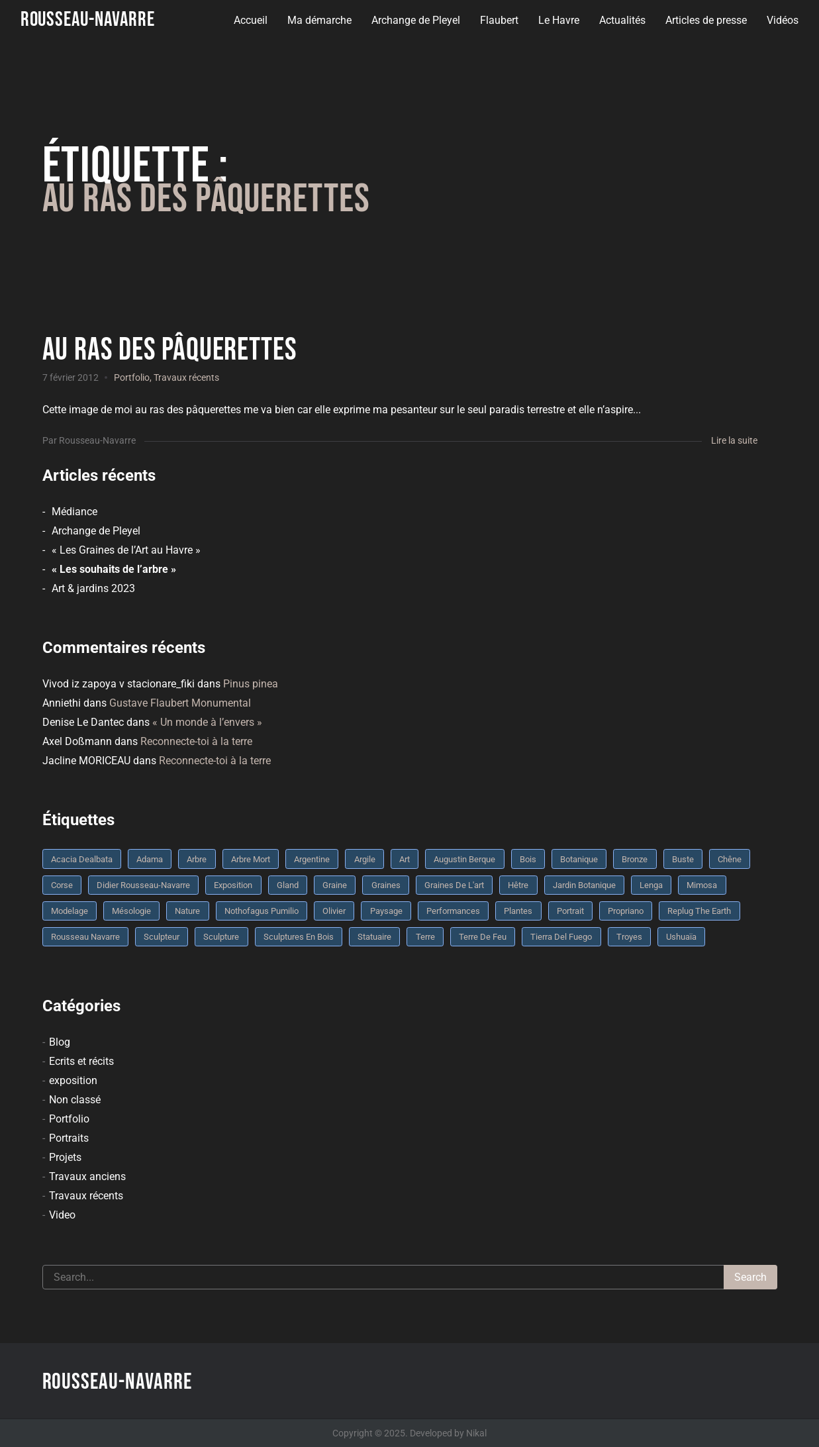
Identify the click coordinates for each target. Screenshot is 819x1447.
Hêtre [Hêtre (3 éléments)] (518, 885)
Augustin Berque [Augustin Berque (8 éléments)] (464, 859)
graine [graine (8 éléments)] (334, 885)
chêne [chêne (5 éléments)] (730, 859)
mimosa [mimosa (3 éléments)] (702, 885)
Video (62, 1215)
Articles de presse (706, 20)
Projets (65, 1157)
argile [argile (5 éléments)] (364, 859)
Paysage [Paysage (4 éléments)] (386, 911)
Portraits (69, 1138)
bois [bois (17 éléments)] (528, 859)
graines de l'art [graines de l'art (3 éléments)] (454, 885)
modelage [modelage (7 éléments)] (69, 911)
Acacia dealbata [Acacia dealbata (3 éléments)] (82, 859)
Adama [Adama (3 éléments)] (149, 859)
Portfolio (132, 377)
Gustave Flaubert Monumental (180, 703)
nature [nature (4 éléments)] (187, 911)
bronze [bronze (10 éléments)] (635, 859)
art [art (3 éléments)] (404, 859)
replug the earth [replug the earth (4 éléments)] (699, 911)
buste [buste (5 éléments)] (683, 859)
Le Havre (558, 20)
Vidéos (782, 20)
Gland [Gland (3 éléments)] (288, 885)
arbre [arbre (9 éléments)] (197, 859)
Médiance (74, 511)
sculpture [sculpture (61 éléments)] (221, 937)
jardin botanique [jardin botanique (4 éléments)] (584, 885)
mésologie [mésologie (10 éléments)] (131, 911)
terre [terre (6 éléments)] (425, 937)
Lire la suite (734, 440)
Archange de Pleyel (415, 20)
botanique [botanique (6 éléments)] (579, 859)
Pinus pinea (250, 683)
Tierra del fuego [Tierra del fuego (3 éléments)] (561, 937)
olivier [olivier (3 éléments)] (334, 911)
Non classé (75, 1099)
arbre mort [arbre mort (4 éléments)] (250, 859)
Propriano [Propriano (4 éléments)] (626, 911)
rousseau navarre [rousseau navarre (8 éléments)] (85, 937)
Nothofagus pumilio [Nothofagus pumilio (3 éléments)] (261, 911)
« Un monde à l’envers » (207, 722)
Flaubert (499, 20)
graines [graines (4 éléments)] (386, 885)
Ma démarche (319, 20)
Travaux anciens (87, 1176)
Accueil (250, 20)
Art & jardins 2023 (93, 588)
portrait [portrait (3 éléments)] (570, 911)
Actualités (622, 20)
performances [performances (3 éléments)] (453, 911)
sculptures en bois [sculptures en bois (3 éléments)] (299, 937)
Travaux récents (186, 377)
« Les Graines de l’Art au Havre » (126, 550)
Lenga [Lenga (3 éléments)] (651, 885)
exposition (73, 1080)
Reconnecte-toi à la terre (196, 741)
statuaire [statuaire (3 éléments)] (374, 937)
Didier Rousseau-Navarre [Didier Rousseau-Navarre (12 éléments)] (143, 885)
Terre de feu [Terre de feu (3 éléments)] (482, 937)
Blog (59, 1042)
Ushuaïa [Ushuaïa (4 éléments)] (681, 937)
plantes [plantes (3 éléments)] (518, 911)
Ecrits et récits (81, 1061)
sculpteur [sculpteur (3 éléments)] (161, 937)
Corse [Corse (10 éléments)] (62, 885)
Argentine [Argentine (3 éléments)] (312, 859)
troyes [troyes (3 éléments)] (629, 937)
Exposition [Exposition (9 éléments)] (233, 885)
